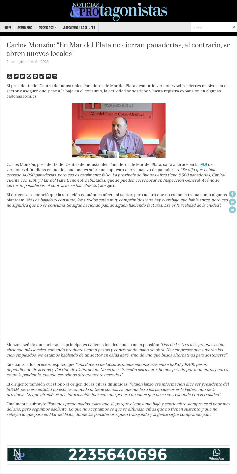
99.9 (203, 164)
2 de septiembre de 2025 (27, 61)
